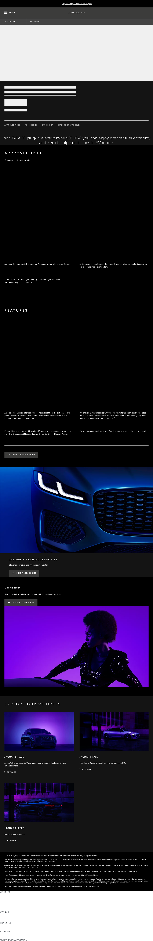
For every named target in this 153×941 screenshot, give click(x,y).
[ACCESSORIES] (31, 125)
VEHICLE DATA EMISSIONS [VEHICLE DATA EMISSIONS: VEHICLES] (13, 906)
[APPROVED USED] (12, 125)
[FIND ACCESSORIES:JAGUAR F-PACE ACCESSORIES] (24, 573)
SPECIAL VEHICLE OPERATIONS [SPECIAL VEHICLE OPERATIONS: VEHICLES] (16, 900)
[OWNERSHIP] (47, 125)
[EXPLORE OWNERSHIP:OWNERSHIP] (20, 602)
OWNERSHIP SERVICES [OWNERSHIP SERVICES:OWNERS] (12, 914)
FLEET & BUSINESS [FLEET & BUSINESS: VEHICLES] (10, 903)
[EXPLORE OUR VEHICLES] (69, 125)
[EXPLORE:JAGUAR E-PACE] (10, 772)
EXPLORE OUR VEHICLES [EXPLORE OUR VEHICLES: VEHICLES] (13, 898)
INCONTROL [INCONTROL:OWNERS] (6, 917)
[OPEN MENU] (9, 12)
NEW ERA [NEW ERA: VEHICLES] (5, 909)
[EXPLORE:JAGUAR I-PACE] (85, 769)
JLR (2, 926)
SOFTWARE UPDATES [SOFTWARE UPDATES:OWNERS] (11, 920)
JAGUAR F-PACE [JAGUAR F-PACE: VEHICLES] (8, 895)
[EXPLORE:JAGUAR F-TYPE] (10, 840)
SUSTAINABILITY (8, 929)
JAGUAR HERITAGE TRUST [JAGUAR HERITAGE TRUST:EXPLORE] (14, 937)
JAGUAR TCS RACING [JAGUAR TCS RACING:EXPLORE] (11, 934)
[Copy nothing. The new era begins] (77, 4)
